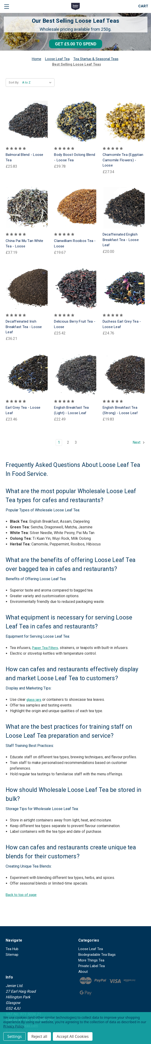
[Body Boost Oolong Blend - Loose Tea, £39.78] (75, 121)
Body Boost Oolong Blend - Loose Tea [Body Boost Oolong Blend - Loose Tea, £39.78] (74, 157)
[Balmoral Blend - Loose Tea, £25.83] (27, 121)
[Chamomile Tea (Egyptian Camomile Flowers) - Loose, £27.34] (124, 121)
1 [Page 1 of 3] (59, 442)
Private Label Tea (91, 966)
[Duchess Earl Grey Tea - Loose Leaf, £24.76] (124, 288)
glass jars (33, 699)
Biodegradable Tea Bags (97, 954)
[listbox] (37, 83)
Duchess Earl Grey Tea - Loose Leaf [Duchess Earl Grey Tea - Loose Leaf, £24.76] (122, 324)
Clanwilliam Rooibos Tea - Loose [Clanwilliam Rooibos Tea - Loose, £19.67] (75, 243)
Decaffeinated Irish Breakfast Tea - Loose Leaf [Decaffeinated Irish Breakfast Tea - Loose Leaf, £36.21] (24, 326)
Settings (14, 1036)
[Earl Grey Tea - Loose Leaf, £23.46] (27, 374)
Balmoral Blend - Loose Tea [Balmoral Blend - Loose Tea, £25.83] (24, 157)
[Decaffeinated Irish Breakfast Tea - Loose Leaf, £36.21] (27, 288)
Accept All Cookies (73, 1036)
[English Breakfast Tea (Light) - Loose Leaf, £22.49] (75, 374)
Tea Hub (12, 949)
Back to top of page (21, 895)
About (83, 971)
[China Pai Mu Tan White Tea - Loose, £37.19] (27, 207)
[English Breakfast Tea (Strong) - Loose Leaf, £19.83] (124, 374)
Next (139, 442)
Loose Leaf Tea (90, 949)
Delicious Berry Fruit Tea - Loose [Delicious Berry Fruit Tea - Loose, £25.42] (74, 324)
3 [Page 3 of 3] (76, 442)
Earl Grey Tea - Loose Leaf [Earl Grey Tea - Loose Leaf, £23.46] (23, 410)
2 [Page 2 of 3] (68, 442)
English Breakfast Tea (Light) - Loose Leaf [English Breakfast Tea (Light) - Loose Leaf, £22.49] (71, 410)
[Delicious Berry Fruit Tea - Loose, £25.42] (75, 288)
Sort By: (14, 82)
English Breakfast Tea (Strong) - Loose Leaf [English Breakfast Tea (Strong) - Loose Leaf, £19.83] (120, 410)
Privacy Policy (13, 1026)
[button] (75, 44)
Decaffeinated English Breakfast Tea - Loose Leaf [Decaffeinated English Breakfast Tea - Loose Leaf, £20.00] (121, 239)
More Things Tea (91, 960)
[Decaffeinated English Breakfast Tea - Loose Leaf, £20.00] (124, 207)
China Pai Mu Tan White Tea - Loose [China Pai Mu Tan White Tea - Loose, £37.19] (24, 243)
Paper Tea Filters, (45, 648)
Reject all (39, 1036)
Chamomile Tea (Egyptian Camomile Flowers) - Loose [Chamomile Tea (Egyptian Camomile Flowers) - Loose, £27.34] (123, 160)
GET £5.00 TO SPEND (75, 43)
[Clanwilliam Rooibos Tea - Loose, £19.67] (75, 207)
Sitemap (12, 954)
